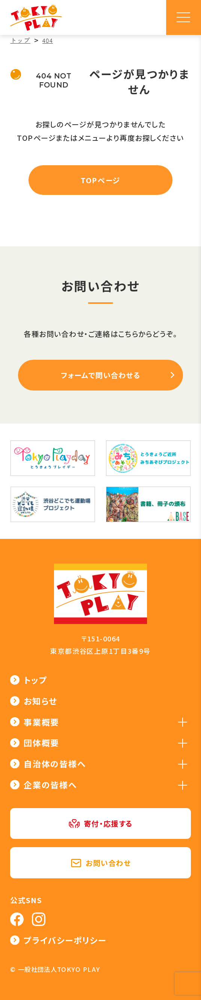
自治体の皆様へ (55, 763)
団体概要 (41, 742)
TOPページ (100, 180)
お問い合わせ (100, 863)
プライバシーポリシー (65, 940)
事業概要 (41, 722)
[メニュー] (183, 17)
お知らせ (40, 701)
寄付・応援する (100, 823)
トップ (35, 680)
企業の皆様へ (50, 784)
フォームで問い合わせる (101, 375)
